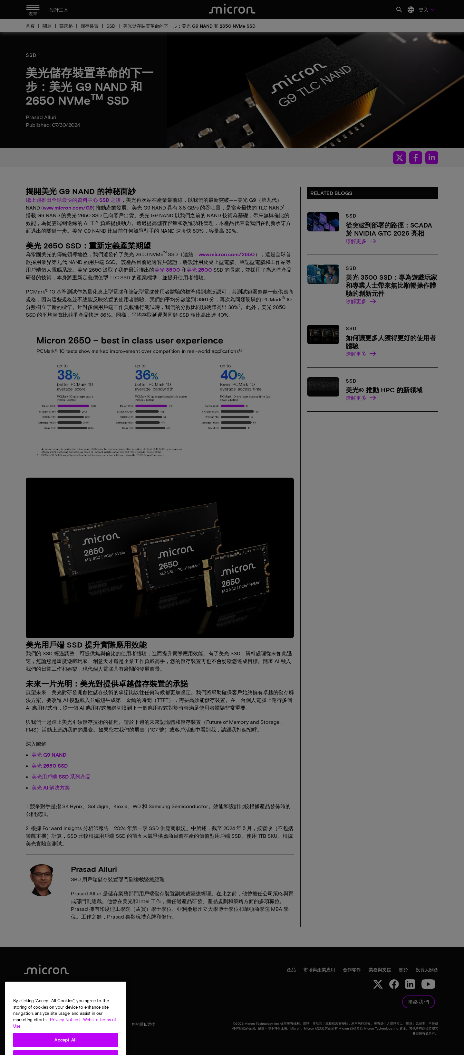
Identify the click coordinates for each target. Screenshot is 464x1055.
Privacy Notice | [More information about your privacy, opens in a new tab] (65, 1045)
